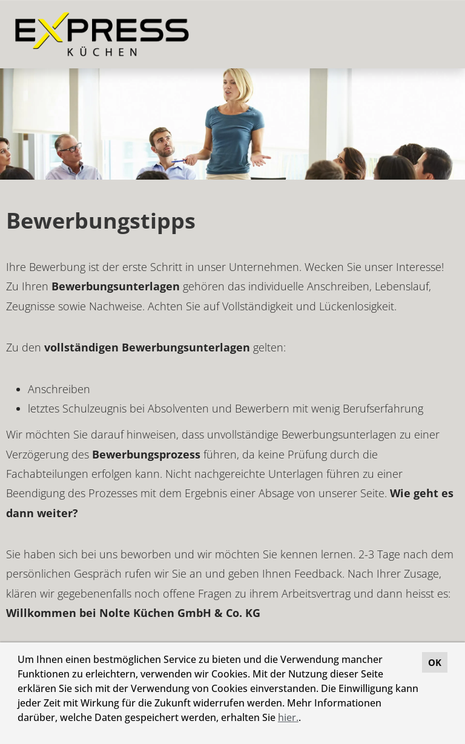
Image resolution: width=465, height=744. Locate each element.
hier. (288, 717)
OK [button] (434, 662)
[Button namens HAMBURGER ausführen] (435, 34)
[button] (305, 719)
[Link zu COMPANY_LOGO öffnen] (102, 34)
